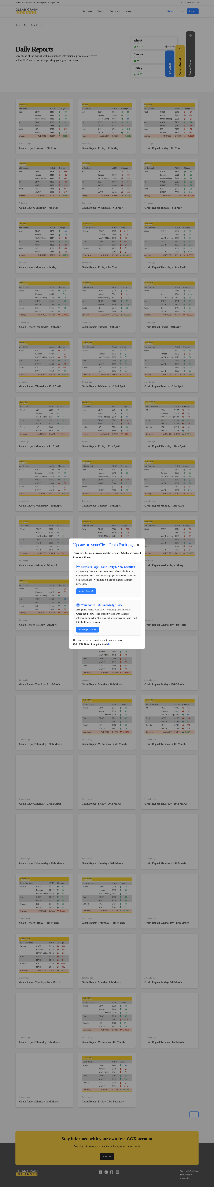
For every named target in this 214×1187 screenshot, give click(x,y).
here (110, 644)
